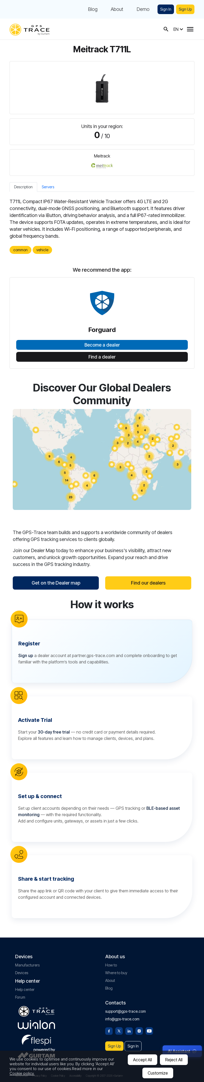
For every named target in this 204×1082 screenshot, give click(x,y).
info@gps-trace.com (122, 1019)
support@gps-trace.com (125, 1011)
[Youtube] (149, 1030)
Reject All (173, 1059)
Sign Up (185, 9)
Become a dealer (102, 345)
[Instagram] (139, 1030)
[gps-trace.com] (29, 29)
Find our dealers (148, 583)
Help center (25, 989)
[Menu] (190, 29)
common (20, 250)
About (117, 9)
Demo (143, 9)
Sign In (165, 9)
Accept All (142, 1059)
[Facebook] (109, 1030)
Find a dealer (102, 357)
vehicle (42, 250)
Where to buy (116, 972)
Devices (21, 972)
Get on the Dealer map (56, 583)
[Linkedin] (129, 1030)
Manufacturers (27, 965)
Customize (158, 1073)
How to (111, 965)
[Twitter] (119, 1030)
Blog (92, 9)
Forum (20, 997)
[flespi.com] (36, 1039)
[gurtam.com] (36, 1024)
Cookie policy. (22, 1073)
